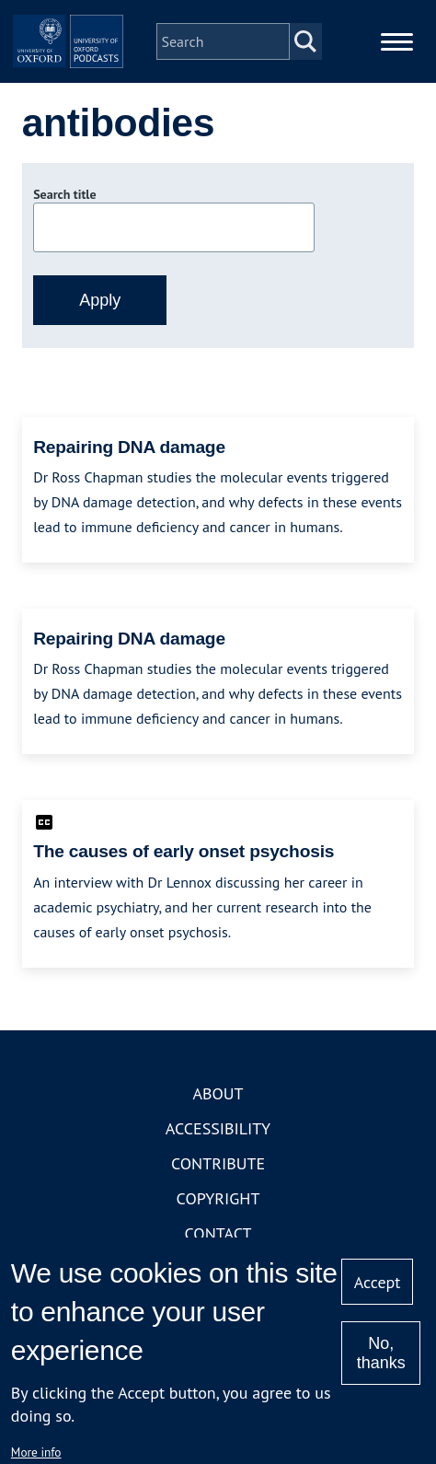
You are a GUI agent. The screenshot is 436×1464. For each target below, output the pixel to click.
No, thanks (381, 1353)
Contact (218, 1233)
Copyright (218, 1198)
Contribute (218, 1163)
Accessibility (218, 1128)
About (217, 1093)
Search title (64, 194)
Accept (377, 1282)
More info (36, 1452)
